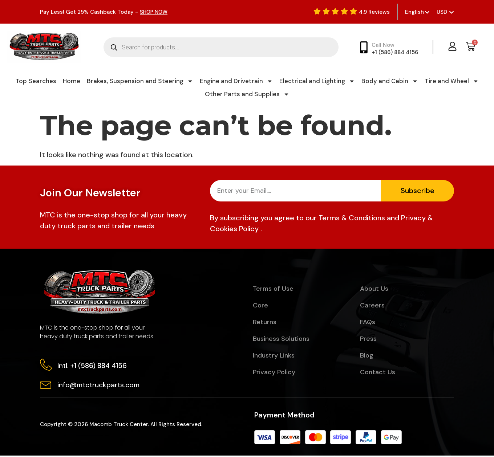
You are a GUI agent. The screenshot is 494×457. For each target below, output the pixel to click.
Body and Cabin (389, 80)
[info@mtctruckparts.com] (46, 385)
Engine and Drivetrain (236, 80)
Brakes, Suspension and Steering (140, 80)
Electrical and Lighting (317, 80)
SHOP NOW (155, 12)
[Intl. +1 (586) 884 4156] (46, 365)
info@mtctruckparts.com (99, 386)
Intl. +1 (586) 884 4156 (92, 366)
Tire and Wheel (452, 80)
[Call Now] (364, 47)
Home (71, 81)
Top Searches (36, 81)
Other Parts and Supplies (247, 94)
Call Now (383, 45)
